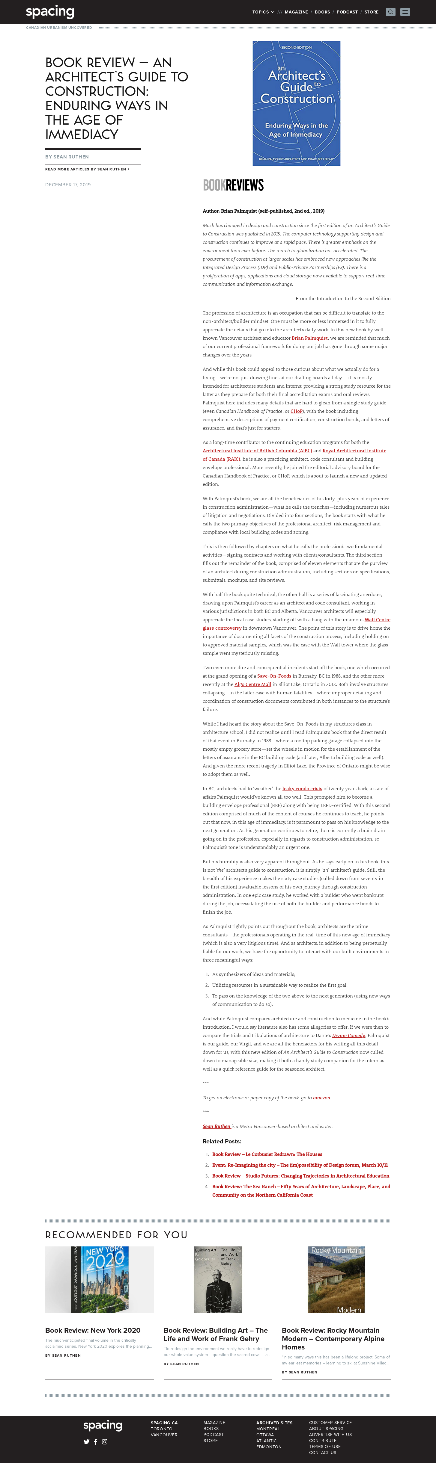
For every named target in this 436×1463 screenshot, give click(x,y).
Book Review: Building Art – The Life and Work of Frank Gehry (216, 1334)
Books (322, 12)
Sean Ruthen (71, 156)
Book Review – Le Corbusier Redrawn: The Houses (267, 1154)
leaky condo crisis (302, 788)
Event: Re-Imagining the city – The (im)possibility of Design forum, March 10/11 (300, 1165)
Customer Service (330, 1423)
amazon (321, 1097)
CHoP (297, 411)
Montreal (268, 1429)
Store (372, 12)
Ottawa (265, 1435)
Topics (263, 12)
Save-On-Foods (274, 675)
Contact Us (322, 1453)
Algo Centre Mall (252, 684)
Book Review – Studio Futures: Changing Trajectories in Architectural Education (300, 1175)
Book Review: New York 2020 (93, 1330)
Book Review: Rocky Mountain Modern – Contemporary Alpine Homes (333, 1338)
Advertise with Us (330, 1435)
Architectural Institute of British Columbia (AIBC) (257, 450)
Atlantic (266, 1441)
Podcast (347, 12)
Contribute (323, 1441)
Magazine (296, 12)
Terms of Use (325, 1447)
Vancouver (164, 1435)
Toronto (162, 1429)
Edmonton (269, 1447)
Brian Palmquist (310, 338)
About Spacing (326, 1429)
